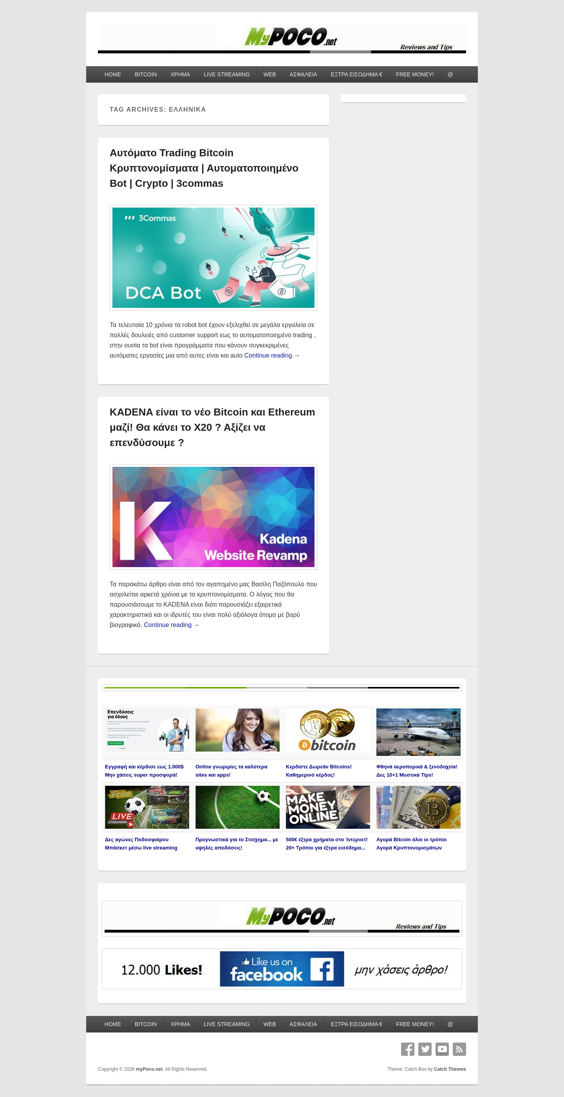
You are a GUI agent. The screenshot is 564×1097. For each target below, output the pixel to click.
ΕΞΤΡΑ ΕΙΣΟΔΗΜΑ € (357, 74)
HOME (113, 74)
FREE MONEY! (415, 74)
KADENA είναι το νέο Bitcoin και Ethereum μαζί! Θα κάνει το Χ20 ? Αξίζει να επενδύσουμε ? (212, 427)
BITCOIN (146, 74)
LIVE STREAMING (226, 74)
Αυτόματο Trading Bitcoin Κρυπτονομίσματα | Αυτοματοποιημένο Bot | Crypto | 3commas (204, 168)
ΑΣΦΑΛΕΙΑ (303, 74)
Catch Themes (450, 1069)
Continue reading (272, 355)
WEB (270, 74)
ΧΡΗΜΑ (180, 74)
